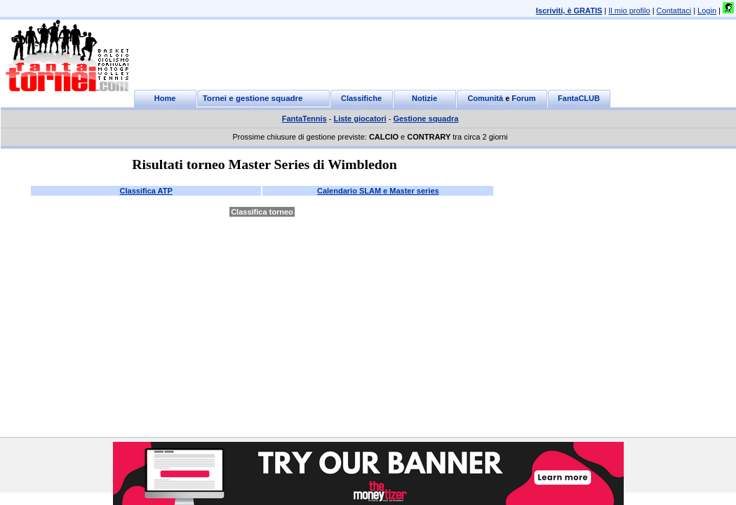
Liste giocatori (359, 118)
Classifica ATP (146, 191)
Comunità (485, 98)
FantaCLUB (579, 98)
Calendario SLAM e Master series (378, 191)
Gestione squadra (425, 118)
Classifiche (361, 98)
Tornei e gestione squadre (253, 98)
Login (706, 10)
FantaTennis (304, 118)
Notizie (424, 98)
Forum (523, 98)
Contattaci (674, 10)
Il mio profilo (629, 10)
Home (165, 98)
